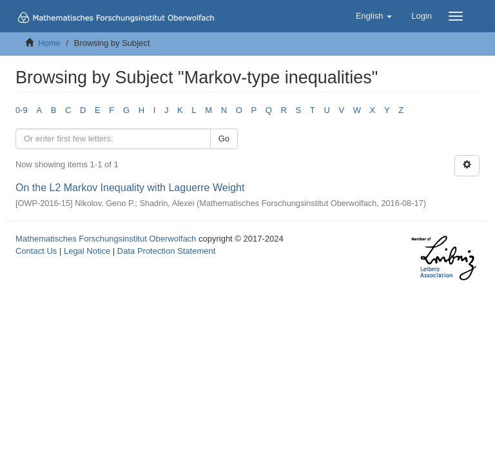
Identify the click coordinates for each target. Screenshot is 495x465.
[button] (374, 16)
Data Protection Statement (166, 251)
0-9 (21, 110)
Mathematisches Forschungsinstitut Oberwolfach (105, 238)
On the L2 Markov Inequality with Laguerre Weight (129, 187)
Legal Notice (87, 251)
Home (49, 43)
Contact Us (36, 251)
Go (223, 138)
